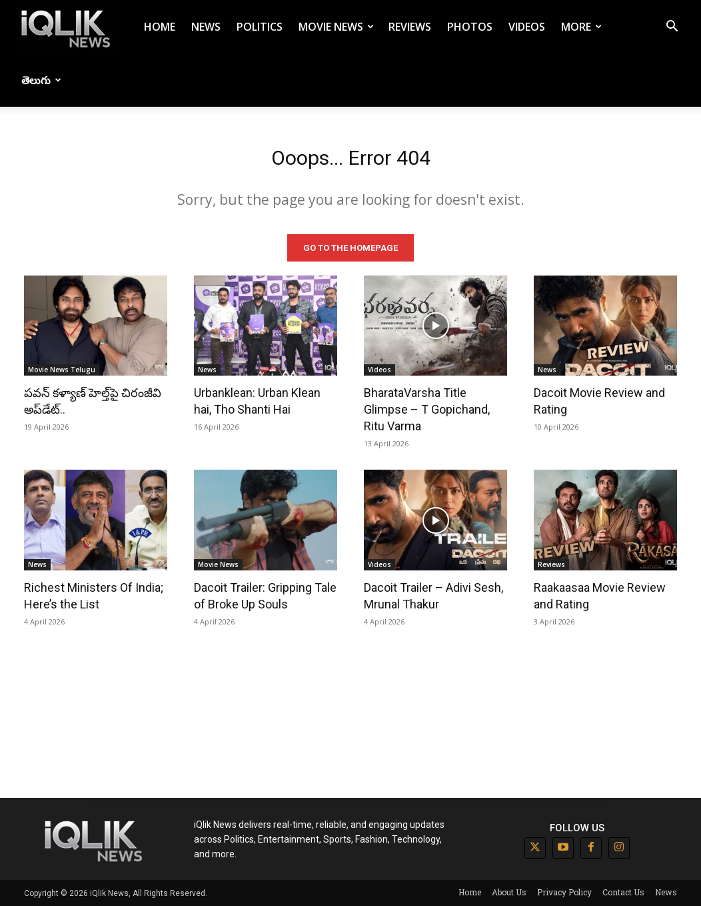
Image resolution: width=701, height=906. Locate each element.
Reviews (409, 26)
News (206, 26)
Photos (469, 26)
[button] (672, 27)
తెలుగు (41, 80)
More (581, 26)
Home (159, 26)
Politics (260, 26)
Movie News (336, 26)
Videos (526, 26)
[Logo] (68, 27)
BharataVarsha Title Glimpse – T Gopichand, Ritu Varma (427, 409)
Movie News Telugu (61, 369)
